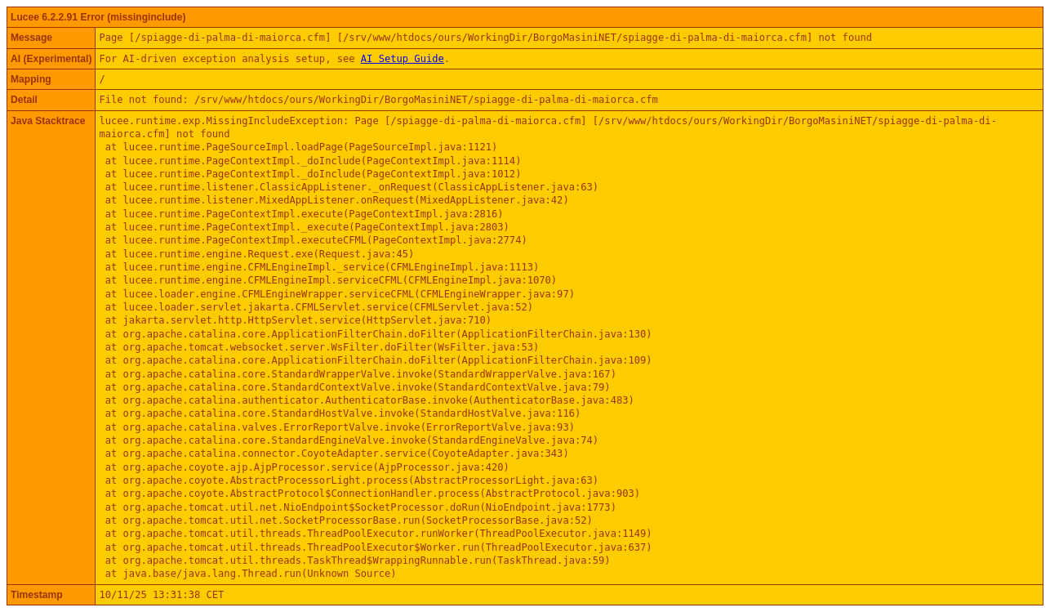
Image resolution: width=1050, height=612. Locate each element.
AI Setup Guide (402, 59)
